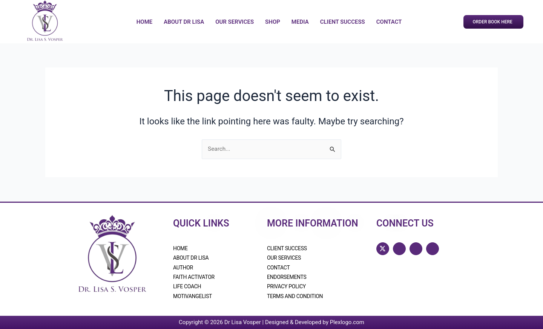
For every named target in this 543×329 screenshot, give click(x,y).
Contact (389, 21)
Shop (272, 21)
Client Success (342, 21)
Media (300, 21)
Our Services (234, 21)
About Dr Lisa (184, 21)
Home (145, 21)
